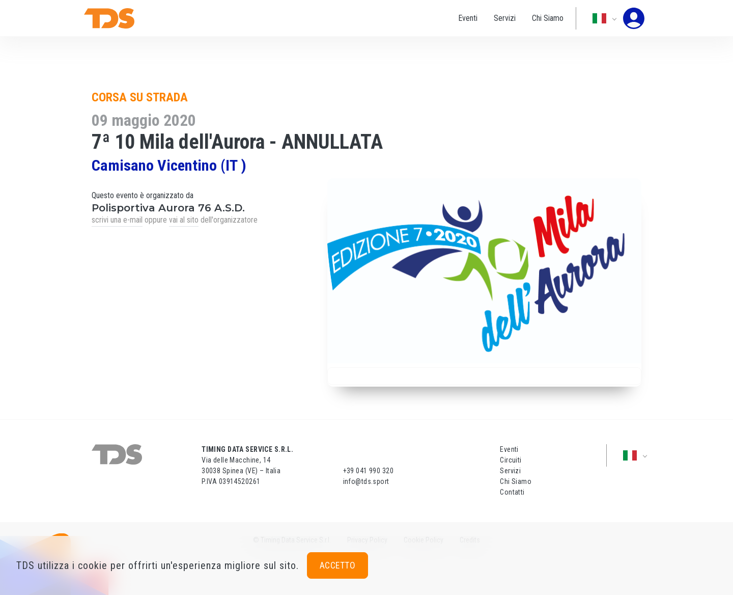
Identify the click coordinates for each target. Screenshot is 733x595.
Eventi (467, 18)
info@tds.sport (366, 481)
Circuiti (510, 460)
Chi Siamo (547, 18)
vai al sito (184, 220)
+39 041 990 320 (368, 471)
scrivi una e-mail (117, 220)
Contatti (512, 492)
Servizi (505, 18)
